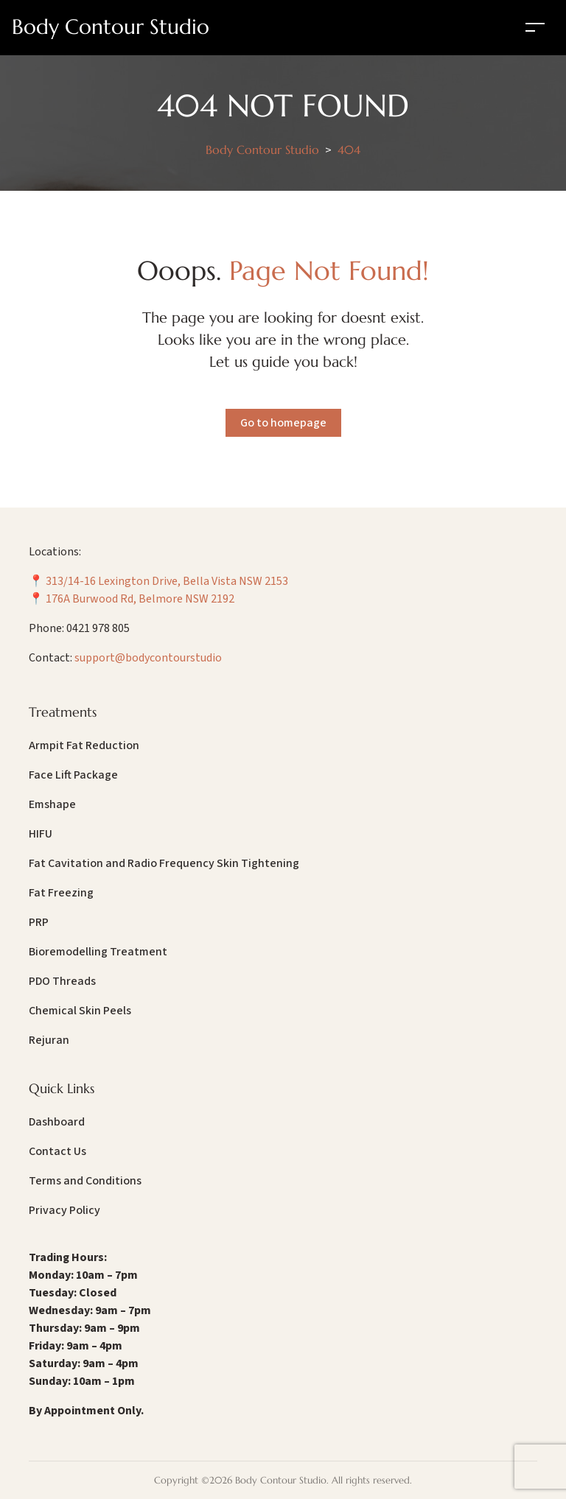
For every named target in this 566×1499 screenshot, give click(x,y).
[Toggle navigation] (535, 27)
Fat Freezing (61, 893)
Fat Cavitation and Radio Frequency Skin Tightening (164, 863)
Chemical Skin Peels (80, 1011)
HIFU (40, 834)
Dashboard (57, 1122)
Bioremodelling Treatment (98, 952)
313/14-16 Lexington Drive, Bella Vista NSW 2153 (167, 581)
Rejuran (49, 1040)
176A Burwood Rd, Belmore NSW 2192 (140, 599)
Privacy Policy (64, 1210)
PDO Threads (62, 981)
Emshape (52, 804)
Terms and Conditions (85, 1181)
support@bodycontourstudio (148, 658)
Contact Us (57, 1151)
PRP (39, 922)
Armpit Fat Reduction (84, 745)
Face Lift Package (73, 775)
